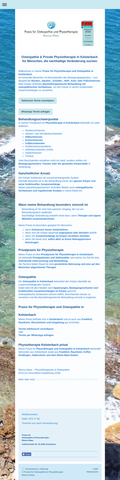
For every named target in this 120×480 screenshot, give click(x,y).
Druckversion (30, 469)
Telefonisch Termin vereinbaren (37, 100)
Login (95, 468)
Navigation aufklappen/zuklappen (60, 4)
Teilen (27, 454)
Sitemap (44, 469)
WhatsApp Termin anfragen (35, 111)
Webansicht (92, 472)
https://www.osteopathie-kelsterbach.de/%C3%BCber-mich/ (67, 379)
